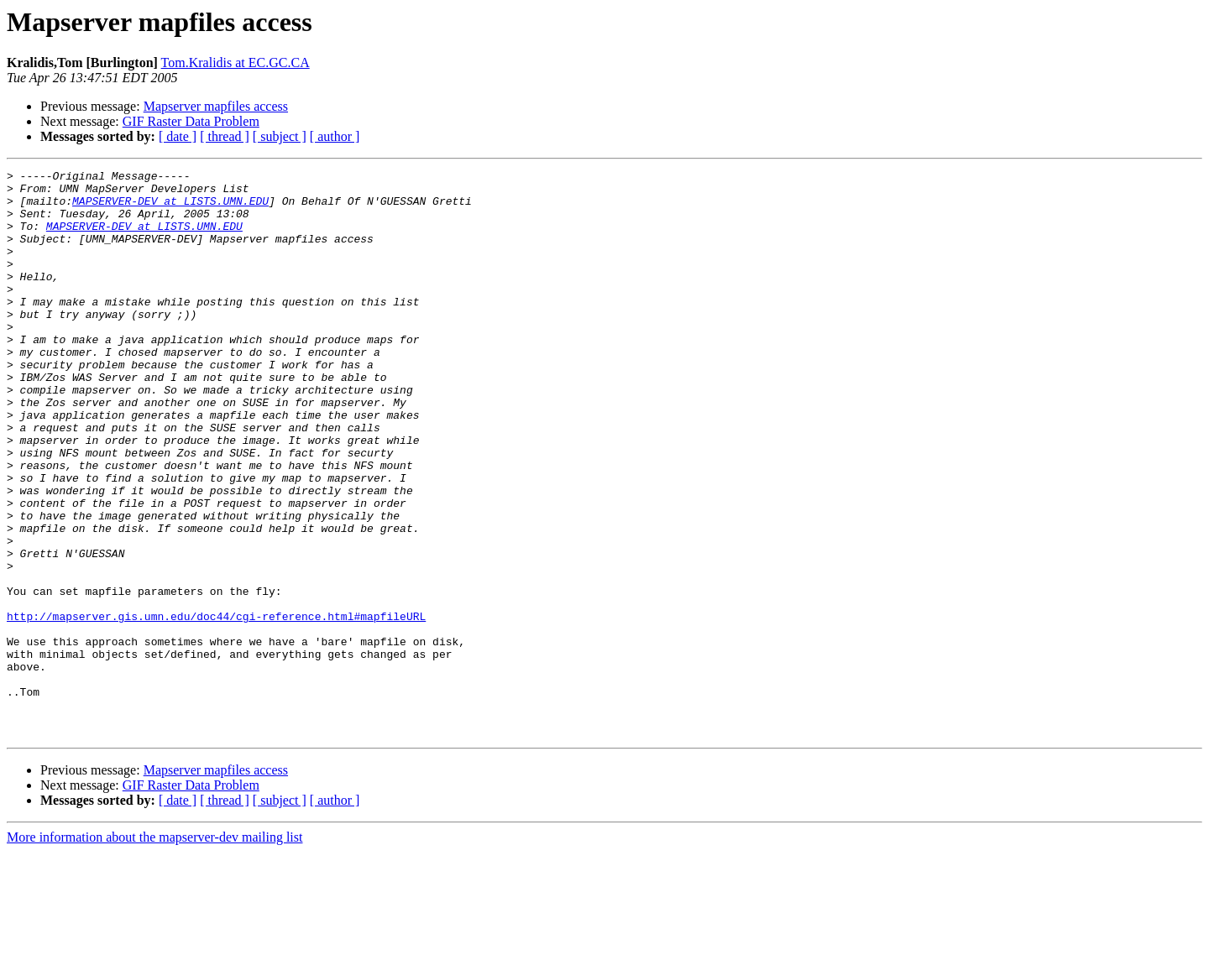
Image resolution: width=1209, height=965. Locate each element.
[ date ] (177, 136)
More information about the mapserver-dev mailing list (154, 950)
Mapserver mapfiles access (216, 106)
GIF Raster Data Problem (191, 121)
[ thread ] (224, 136)
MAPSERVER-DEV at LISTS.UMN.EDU (170, 208)
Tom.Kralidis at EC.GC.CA (235, 62)
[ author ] (335, 136)
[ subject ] (279, 136)
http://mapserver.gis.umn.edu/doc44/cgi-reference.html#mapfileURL (216, 706)
